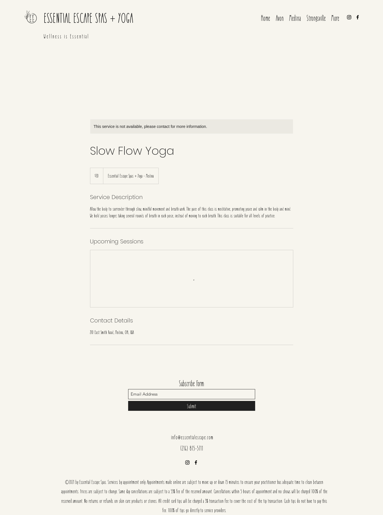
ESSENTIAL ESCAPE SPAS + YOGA (88, 17)
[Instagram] (349, 17)
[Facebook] (357, 17)
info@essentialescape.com (192, 437)
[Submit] (191, 406)
